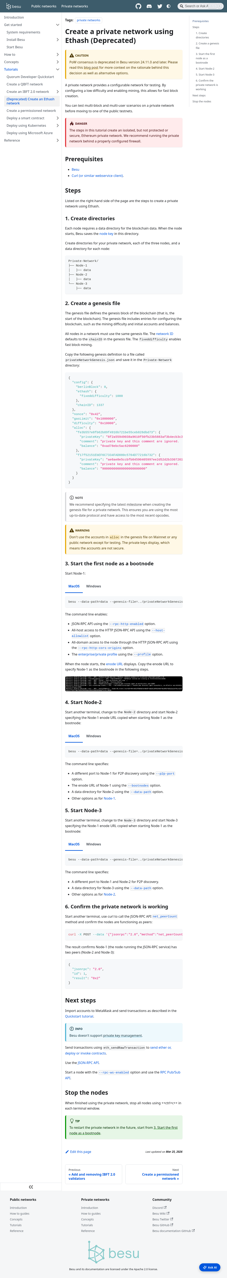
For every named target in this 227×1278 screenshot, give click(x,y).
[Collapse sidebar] (31, 1187)
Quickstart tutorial (79, 1016)
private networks (88, 20)
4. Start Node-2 (205, 68)
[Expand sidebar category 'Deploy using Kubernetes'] (58, 125)
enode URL (114, 664)
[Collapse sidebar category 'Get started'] (58, 24)
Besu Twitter (162, 1219)
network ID (164, 333)
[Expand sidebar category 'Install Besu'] (58, 39)
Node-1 (109, 798)
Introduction (18, 1208)
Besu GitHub (162, 1225)
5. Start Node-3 (205, 74)
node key (106, 233)
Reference (16, 1231)
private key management (122, 1035)
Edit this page (78, 1151)
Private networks (74, 6)
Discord (159, 1208)
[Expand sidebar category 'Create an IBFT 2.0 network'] (58, 91)
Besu (75, 169)
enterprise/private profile (97, 654)
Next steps (199, 95)
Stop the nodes (202, 101)
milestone (134, 504)
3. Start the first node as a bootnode (205, 58)
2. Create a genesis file (207, 45)
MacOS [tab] (74, 586)
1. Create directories (202, 35)
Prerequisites (201, 21)
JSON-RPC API (88, 1062)
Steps (196, 27)
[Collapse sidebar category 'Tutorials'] (58, 69)
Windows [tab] (93, 586)
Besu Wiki (160, 1213)
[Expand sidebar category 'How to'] (58, 54)
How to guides (19, 1213)
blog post (91, 67)
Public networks (43, 6)
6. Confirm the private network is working (207, 85)
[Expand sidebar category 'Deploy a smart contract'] (58, 118)
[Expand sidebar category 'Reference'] (58, 140)
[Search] (201, 6)
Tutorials (16, 1225)
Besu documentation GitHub (173, 1231)
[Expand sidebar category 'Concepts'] (58, 62)
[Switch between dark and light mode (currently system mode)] (168, 6)
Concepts (16, 1219)
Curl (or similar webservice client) (97, 175)
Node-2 (109, 894)
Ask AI (210, 1267)
